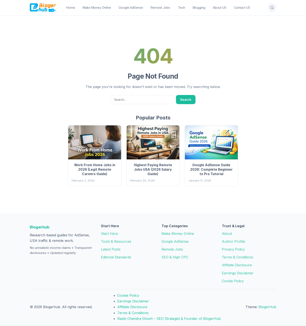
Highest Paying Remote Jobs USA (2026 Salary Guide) (153, 169)
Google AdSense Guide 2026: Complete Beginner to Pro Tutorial (211, 169)
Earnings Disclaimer (238, 273)
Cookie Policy (233, 281)
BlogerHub (267, 307)
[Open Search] (272, 7)
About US (219, 7)
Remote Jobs (160, 7)
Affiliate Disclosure (237, 265)
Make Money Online (97, 7)
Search (185, 99)
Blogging (199, 7)
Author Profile (233, 241)
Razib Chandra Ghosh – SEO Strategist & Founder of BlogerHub (169, 318)
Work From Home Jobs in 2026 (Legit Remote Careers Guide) (94, 169)
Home (70, 7)
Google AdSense (131, 7)
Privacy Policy (233, 249)
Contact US (242, 7)
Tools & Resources (116, 241)
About (227, 233)
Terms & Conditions (237, 257)
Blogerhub (39, 227)
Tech (181, 7)
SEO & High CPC (175, 257)
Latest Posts (110, 249)
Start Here (109, 233)
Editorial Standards (116, 257)
